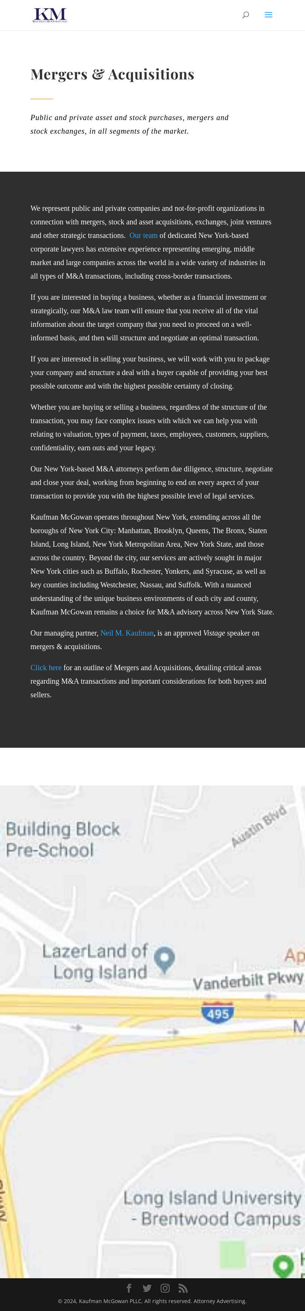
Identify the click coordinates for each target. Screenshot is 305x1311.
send (237, 1105)
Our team (143, 235)
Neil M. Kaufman (127, 633)
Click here (46, 667)
